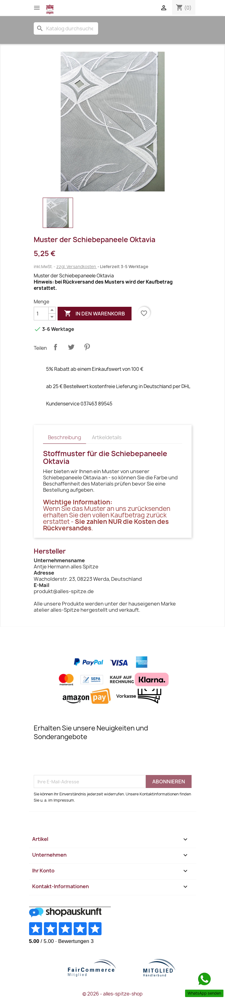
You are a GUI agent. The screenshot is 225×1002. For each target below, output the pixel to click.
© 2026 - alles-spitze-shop (112, 994)
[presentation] (81, 760)
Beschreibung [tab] (64, 437)
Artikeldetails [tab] (107, 437)
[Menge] (41, 313)
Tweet (71, 347)
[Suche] (66, 28)
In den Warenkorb (94, 314)
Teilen (55, 347)
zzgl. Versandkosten (76, 266)
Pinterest (87, 347)
